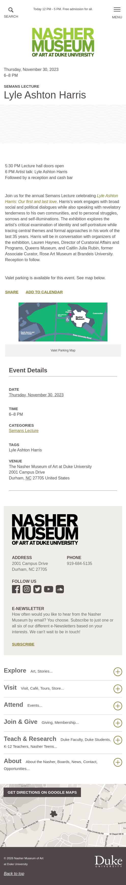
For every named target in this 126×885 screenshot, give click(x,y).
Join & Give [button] (63, 722)
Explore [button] (63, 671)
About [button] (63, 764)
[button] (11, 13)
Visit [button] (63, 688)
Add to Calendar (44, 292)
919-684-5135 (79, 563)
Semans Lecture (24, 430)
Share (12, 292)
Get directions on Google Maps (42, 792)
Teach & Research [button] (63, 742)
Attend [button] (63, 705)
